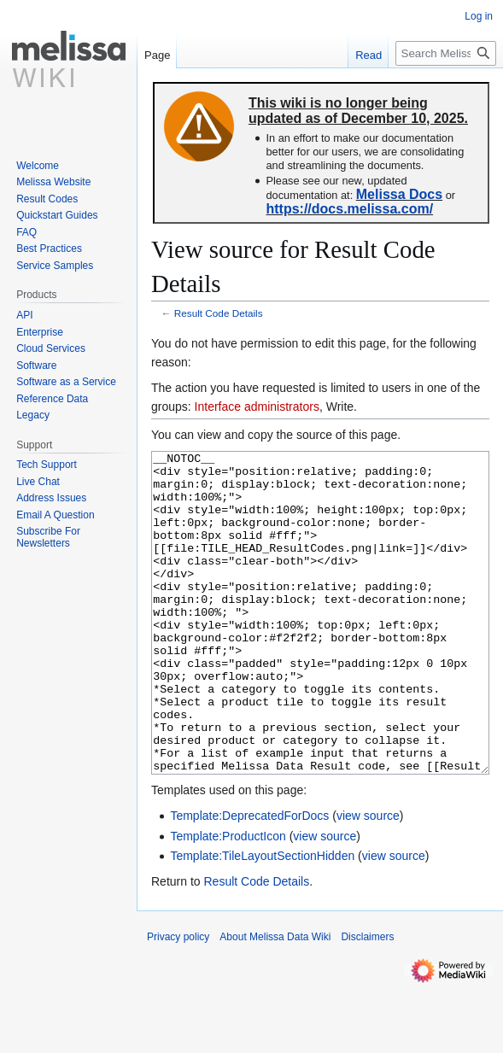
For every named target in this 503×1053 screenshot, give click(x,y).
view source (368, 879)
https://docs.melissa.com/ (349, 209)
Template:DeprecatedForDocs (249, 879)
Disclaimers (367, 1001)
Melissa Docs (399, 194)
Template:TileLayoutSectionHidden (262, 920)
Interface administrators (257, 406)
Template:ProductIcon (227, 900)
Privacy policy (178, 1001)
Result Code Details (218, 313)
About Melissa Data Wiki (274, 1001)
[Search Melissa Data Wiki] (445, 53)
